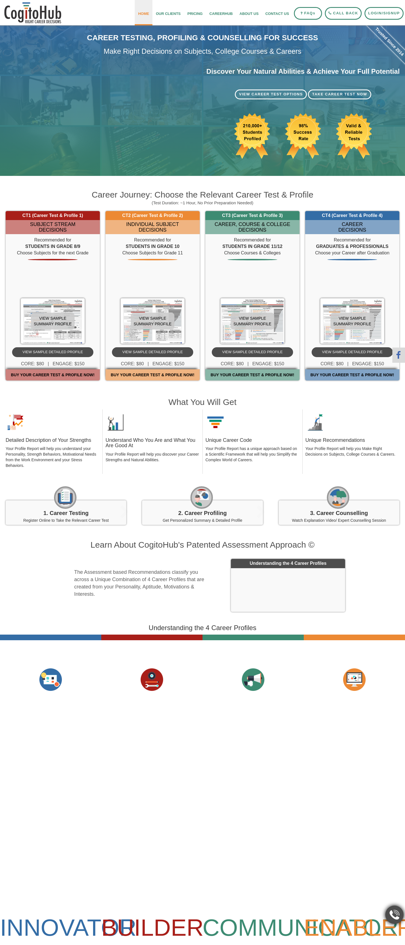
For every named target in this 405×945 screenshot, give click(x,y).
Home (143, 14)
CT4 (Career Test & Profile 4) (352, 215)
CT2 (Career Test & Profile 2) (152, 215)
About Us (249, 14)
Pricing (194, 14)
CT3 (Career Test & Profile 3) (252, 215)
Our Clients (168, 14)
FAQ (308, 13)
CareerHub (221, 14)
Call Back (343, 13)
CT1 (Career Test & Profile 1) (52, 215)
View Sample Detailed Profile (52, 352)
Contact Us (277, 14)
